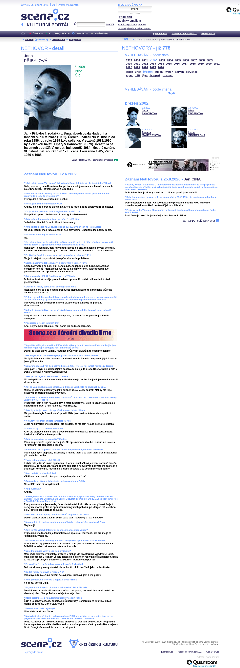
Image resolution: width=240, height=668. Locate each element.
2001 (145, 60)
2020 (209, 63)
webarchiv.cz (208, 33)
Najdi (171, 93)
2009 (210, 60)
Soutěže (29, 39)
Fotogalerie (75, 39)
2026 (161, 67)
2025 (153, 67)
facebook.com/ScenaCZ (184, 33)
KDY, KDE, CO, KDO (59, 33)
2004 (170, 60)
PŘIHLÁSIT (125, 17)
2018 (193, 63)
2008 (202, 60)
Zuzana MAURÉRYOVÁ (151, 134)
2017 (185, 63)
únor (138, 71)
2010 (129, 63)
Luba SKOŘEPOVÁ (196, 134)
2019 (201, 63)
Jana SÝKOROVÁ (149, 112)
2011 (137, 63)
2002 (153, 60)
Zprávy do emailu (34, 652)
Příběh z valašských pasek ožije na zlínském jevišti (164, 39)
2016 (177, 63)
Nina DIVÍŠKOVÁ (195, 112)
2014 (161, 63)
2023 (137, 67)
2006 (186, 60)
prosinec (167, 75)
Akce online (58, 39)
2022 (129, 67)
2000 (137, 60)
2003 (162, 60)
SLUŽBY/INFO (101, 33)
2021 (217, 63)
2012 (145, 63)
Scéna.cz (27, 10)
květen (169, 71)
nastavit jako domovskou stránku (134, 28)
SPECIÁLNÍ (82, 33)
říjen (145, 75)
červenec (191, 71)
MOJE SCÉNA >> (130, 4)
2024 (145, 67)
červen (179, 71)
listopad (155, 75)
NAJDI (110, 24)
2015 (169, 63)
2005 (178, 60)
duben (159, 71)
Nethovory (42, 39)
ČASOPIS (38, 33)
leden (129, 71)
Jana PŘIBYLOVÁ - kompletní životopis (92, 160)
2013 (153, 63)
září (137, 75)
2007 (194, 60)
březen (148, 71)
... (116, 160)
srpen (129, 75)
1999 (129, 60)
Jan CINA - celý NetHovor (199, 220)
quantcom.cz (160, 33)
